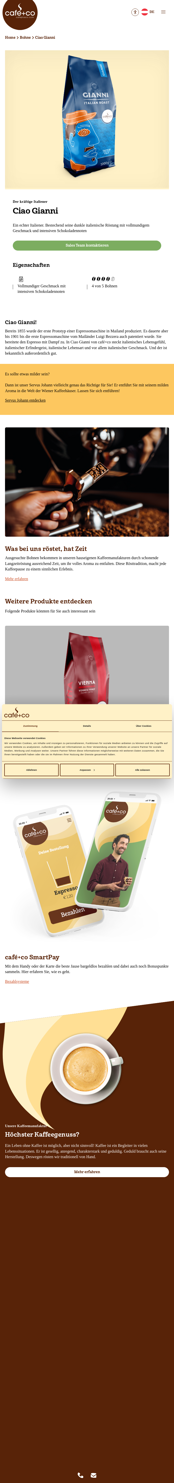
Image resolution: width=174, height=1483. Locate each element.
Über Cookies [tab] (143, 726)
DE (147, 13)
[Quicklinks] (87, 1475)
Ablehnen (31, 770)
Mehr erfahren (16, 579)
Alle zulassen (142, 770)
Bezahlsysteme (17, 981)
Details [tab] (87, 726)
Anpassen (87, 770)
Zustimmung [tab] (30, 726)
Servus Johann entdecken (25, 400)
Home (10, 38)
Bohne (25, 38)
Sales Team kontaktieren (87, 245)
